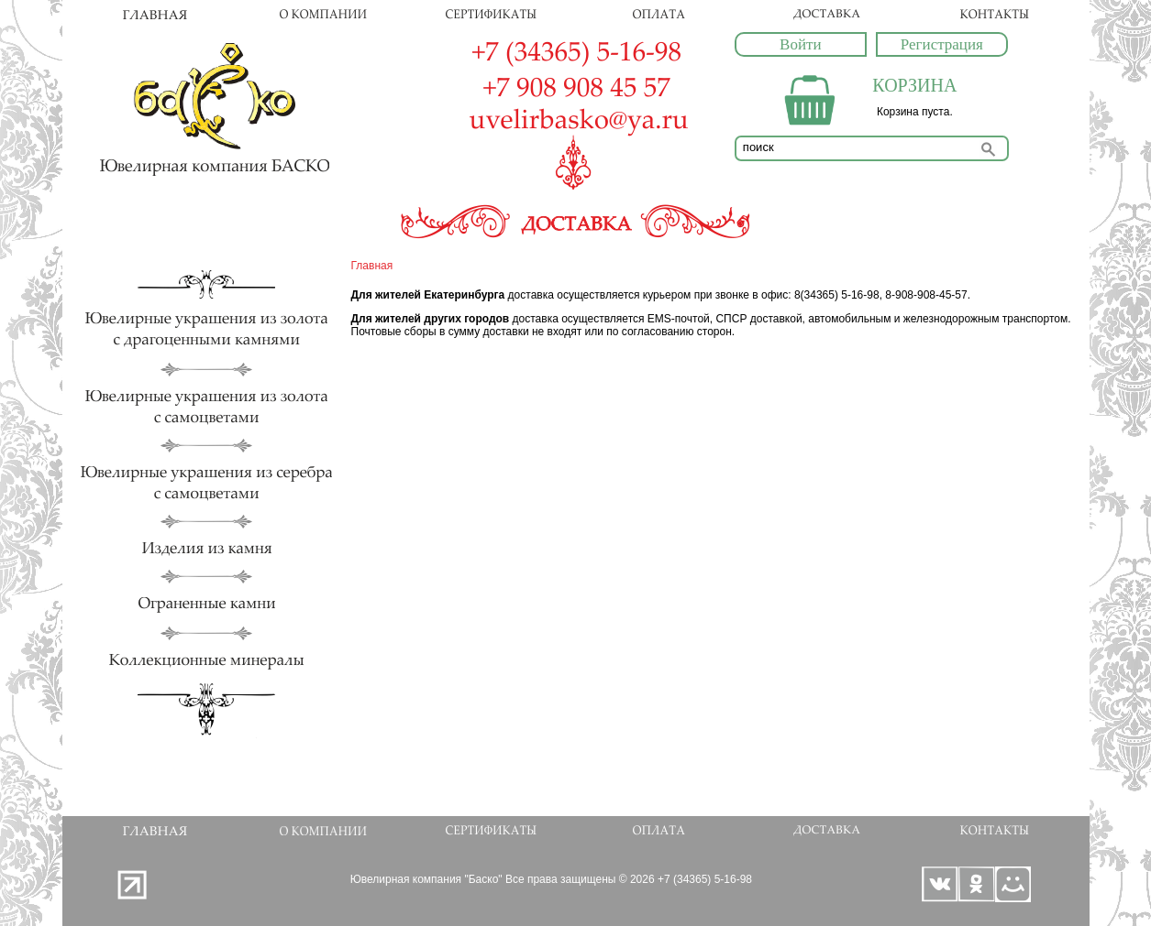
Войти (800, 44)
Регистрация (942, 44)
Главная (372, 265)
